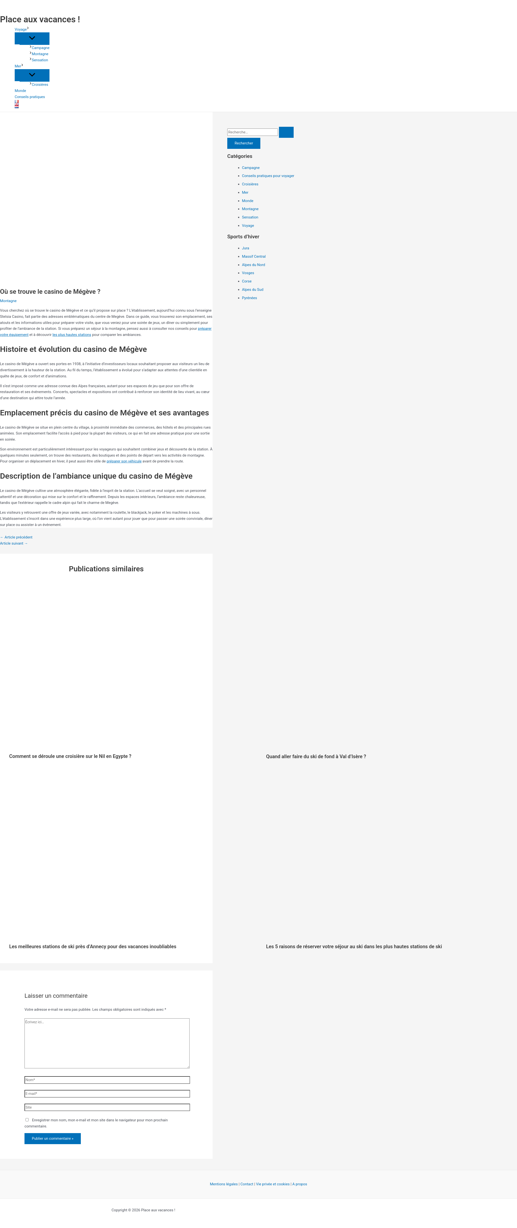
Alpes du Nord (253, 265)
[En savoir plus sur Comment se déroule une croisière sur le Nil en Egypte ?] (134, 745)
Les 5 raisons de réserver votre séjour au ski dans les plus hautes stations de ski (354, 946)
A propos (299, 1184)
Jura (245, 248)
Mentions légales (224, 1184)
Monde (20, 91)
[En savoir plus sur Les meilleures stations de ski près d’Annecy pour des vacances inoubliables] (134, 936)
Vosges (248, 273)
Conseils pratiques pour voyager (268, 176)
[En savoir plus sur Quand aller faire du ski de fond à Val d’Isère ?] (391, 746)
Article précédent (16, 537)
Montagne (38, 54)
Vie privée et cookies (272, 1184)
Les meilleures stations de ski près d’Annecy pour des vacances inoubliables (93, 946)
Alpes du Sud (252, 289)
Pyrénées (249, 298)
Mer (19, 66)
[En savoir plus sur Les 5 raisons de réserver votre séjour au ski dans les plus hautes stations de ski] (391, 936)
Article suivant (14, 543)
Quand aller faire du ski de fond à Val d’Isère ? (316, 756)
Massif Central (254, 256)
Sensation (38, 60)
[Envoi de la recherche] (286, 132)
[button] (28, 29)
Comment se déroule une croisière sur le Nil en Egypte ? (70, 756)
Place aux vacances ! (40, 19)
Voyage (22, 29)
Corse (247, 281)
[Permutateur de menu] (32, 38)
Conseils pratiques (30, 97)
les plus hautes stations (71, 335)
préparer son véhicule (124, 461)
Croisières (38, 84)
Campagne (39, 48)
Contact (246, 1184)
